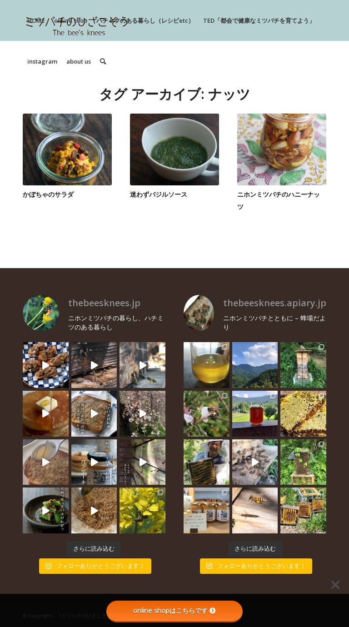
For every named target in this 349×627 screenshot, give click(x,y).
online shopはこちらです (174, 611)
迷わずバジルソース (158, 194)
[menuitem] (36, 20)
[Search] (102, 61)
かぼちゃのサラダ (48, 194)
